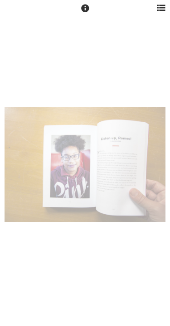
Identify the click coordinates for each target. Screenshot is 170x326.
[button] (85, 12)
